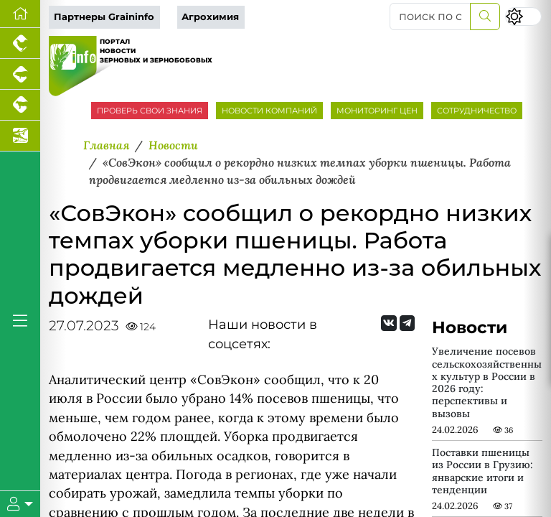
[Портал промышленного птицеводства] (20, 43)
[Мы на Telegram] (407, 323)
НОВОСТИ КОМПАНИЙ (269, 111)
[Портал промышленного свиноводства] (20, 74)
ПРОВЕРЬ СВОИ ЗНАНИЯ (149, 111)
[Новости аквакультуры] (20, 136)
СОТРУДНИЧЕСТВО (477, 111)
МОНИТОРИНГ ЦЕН (377, 111)
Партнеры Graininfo (104, 16)
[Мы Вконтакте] (388, 323)
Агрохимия (210, 16)
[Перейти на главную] (20, 14)
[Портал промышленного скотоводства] (20, 105)
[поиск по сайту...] (430, 16)
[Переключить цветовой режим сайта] (523, 16)
